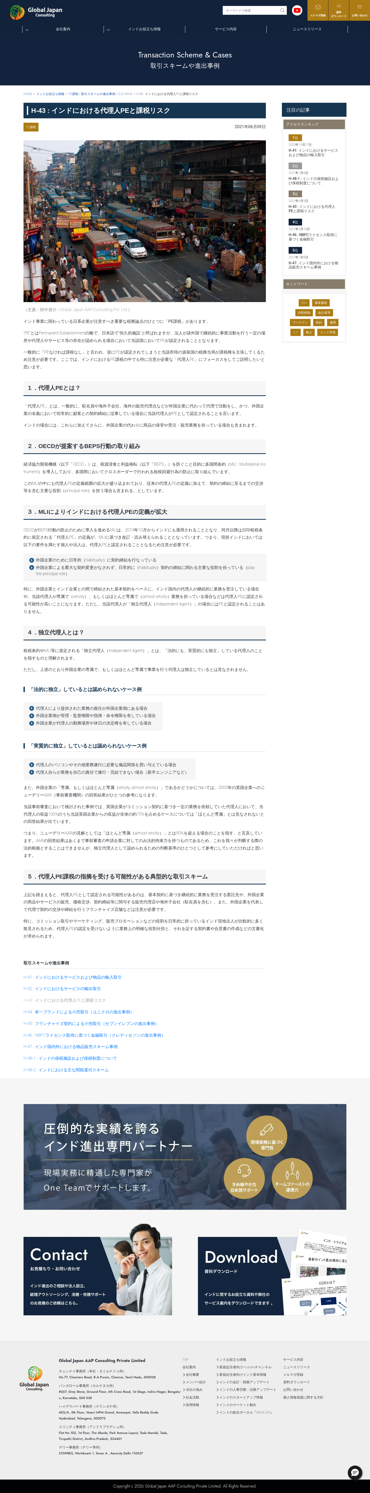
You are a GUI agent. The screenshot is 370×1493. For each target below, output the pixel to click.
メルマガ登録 (318, 10)
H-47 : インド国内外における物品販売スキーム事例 (71, 1046)
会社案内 (63, 29)
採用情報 (192, 1405)
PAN (304, 303)
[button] (355, 1473)
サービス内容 (226, 29)
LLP (295, 332)
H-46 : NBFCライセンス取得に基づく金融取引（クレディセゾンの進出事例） (94, 1035)
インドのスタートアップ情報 (241, 1397)
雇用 (333, 322)
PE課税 (31, 127)
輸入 (309, 332)
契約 (319, 322)
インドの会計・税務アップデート (244, 1382)
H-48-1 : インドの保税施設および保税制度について (70, 1058)
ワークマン (300, 322)
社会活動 (192, 1397)
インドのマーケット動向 (237, 1405)
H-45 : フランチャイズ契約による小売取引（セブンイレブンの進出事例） (91, 1023)
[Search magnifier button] (282, 10)
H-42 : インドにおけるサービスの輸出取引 (62, 988)
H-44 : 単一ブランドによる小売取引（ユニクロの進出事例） (79, 1011)
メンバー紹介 (196, 1382)
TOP (185, 1360)
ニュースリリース (307, 29)
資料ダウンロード (338, 10)
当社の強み (194, 1390)
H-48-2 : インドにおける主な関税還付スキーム (66, 1069)
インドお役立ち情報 (144, 29)
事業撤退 (321, 303)
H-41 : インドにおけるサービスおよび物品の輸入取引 (73, 977)
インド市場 (327, 332)
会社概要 (192, 1375)
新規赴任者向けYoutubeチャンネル (245, 1367)
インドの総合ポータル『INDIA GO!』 (246, 1412)
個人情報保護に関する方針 (303, 1397)
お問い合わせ (359, 10)
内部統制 (304, 312)
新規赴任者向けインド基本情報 (242, 1375)
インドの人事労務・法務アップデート (247, 1390)
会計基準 (324, 312)
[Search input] (252, 10)
